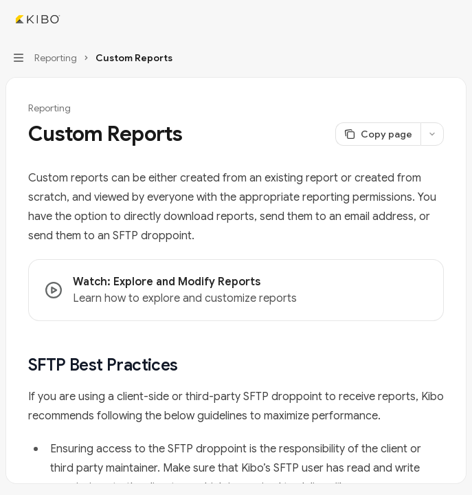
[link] (236, 290)
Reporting (49, 108)
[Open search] (428, 19)
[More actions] (454, 19)
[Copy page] (377, 134)
